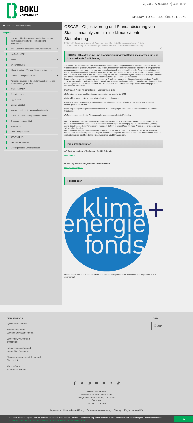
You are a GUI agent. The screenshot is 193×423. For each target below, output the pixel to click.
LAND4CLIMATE (17, 54)
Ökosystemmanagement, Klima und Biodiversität (24, 358)
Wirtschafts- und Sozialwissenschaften (17, 368)
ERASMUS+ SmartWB (19, 142)
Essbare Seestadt (17, 105)
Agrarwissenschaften (17, 323)
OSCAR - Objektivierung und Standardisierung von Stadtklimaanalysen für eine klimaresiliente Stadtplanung (31, 40)
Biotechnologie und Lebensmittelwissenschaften (20, 331)
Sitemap (118, 410)
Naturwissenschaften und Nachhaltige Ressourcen (19, 349)
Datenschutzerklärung (73, 410)
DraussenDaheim (17, 89)
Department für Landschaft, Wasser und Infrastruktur (93, 43)
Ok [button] (184, 419)
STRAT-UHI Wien (17, 137)
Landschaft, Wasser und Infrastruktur (18, 340)
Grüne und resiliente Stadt (21, 121)
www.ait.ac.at (69, 155)
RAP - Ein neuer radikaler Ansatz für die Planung (30, 49)
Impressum (55, 410)
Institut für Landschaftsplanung (18, 26)
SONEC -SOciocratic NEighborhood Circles (28, 116)
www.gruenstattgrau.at (73, 168)
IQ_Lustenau (15, 99)
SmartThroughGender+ (20, 132)
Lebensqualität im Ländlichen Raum (25, 148)
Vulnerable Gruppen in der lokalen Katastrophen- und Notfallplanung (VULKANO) (32, 82)
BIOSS (13, 59)
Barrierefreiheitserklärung (99, 410)
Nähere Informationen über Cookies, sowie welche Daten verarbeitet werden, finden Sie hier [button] (47, 420)
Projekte (6, 33)
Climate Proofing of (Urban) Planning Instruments (30, 70)
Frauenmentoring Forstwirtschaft (24, 75)
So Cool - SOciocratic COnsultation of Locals (29, 110)
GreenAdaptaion (17, 94)
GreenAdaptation (17, 65)
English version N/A (133, 410)
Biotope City (15, 126)
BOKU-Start (68, 43)
